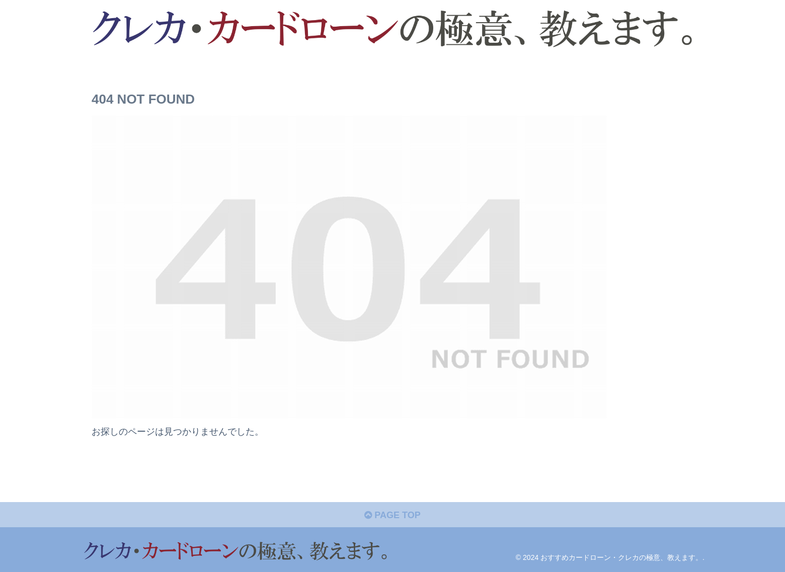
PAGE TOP (392, 515)
